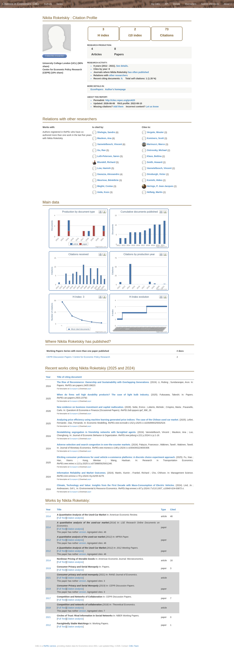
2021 (48, 578)
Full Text (62, 518)
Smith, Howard (154, 162)
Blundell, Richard (106, 162)
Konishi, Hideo (154, 180)
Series (59, 4)
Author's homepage (115, 89)
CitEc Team (134, 646)
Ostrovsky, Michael (157, 150)
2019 (48, 568)
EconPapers (97, 89)
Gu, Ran (101, 150)
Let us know (152, 106)
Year (49, 377)
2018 (48, 607)
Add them (118, 106)
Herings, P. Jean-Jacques (160, 186)
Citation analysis (75, 518)
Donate (176, 4)
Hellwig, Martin (154, 192)
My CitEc (155, 4)
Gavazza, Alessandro (108, 174)
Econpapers (73, 389)
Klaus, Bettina (154, 156)
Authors (48, 4)
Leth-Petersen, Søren (108, 156)
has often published (138, 72)
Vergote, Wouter (155, 132)
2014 (48, 516)
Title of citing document (70, 377)
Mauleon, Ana (104, 138)
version (82, 532)
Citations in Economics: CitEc (20, 4)
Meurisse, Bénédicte (107, 180)
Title (60, 509)
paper (89, 389)
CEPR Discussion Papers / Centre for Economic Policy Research (78, 357)
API (166, 4)
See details (122, 66)
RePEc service (50, 646)
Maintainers (190, 4)
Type (165, 509)
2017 (48, 598)
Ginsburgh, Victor (156, 174)
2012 (48, 540)
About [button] (228, 4)
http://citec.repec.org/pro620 (120, 100)
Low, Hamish (104, 168)
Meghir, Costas (105, 186)
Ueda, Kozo (103, 192)
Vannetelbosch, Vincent (109, 144)
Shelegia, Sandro (106, 132)
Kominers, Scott (155, 138)
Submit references (210, 4)
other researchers (118, 75)
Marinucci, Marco (156, 144)
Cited (174, 509)
